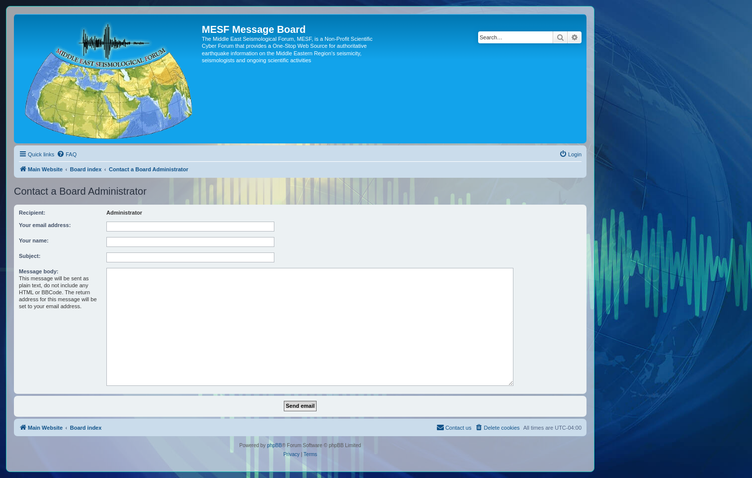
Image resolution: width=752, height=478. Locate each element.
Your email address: (45, 225)
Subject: (29, 256)
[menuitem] (67, 154)
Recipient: (32, 213)
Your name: (34, 240)
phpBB (274, 445)
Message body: (38, 271)
